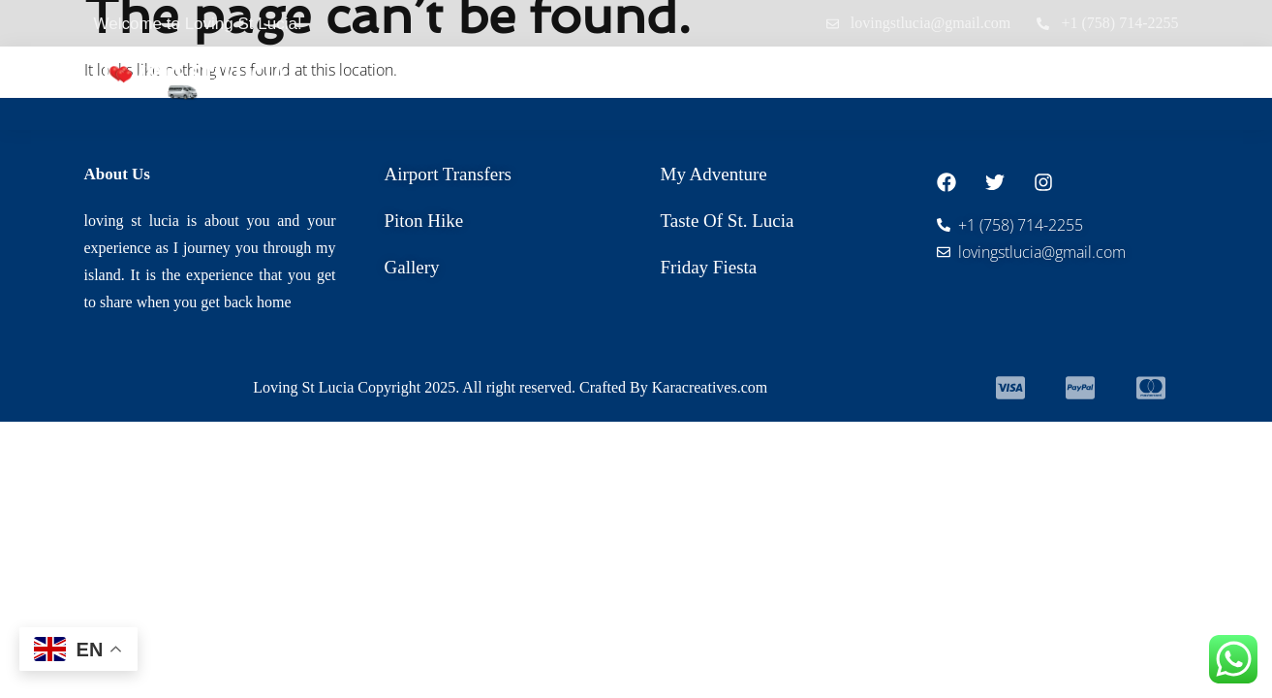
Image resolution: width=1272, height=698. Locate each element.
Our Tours (770, 78)
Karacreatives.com (709, 387)
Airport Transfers (610, 78)
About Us (899, 78)
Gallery (1005, 78)
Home (479, 78)
